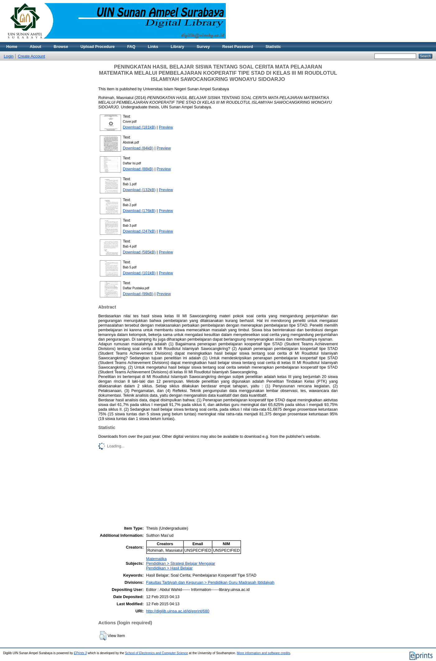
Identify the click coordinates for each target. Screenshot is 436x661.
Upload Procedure (98, 46)
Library (177, 46)
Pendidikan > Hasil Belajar (169, 568)
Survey (203, 46)
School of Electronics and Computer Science (156, 653)
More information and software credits (263, 653)
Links (153, 46)
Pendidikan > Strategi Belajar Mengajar (180, 563)
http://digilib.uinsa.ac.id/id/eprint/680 (177, 611)
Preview (166, 127)
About (35, 46)
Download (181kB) (139, 127)
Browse (61, 46)
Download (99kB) (138, 293)
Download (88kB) (138, 169)
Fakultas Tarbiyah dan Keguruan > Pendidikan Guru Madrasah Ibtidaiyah (210, 582)
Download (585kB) (139, 252)
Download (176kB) (139, 210)
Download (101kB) (139, 273)
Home (11, 46)
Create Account (31, 56)
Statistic (273, 46)
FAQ (131, 46)
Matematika (156, 558)
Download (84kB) (138, 148)
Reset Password (237, 46)
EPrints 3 (80, 653)
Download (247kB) (139, 231)
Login (8, 56)
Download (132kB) (139, 189)
